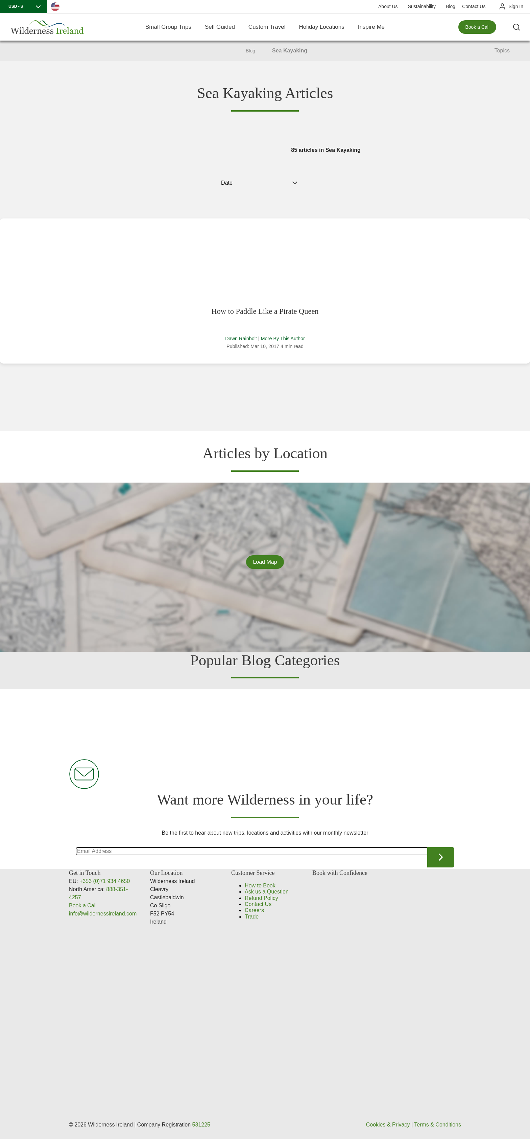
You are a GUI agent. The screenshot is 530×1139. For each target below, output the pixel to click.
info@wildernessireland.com (103, 913)
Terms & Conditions (437, 1125)
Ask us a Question (267, 891)
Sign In (515, 6)
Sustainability (422, 6)
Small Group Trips (168, 27)
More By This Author (283, 338)
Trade (252, 917)
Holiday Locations (321, 27)
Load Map (265, 562)
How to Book (260, 885)
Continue (440, 857)
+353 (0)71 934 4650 (104, 881)
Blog (450, 6)
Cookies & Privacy (388, 1125)
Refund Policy (261, 898)
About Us (388, 6)
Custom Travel (267, 27)
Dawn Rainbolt (241, 338)
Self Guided (220, 27)
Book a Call (477, 27)
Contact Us (473, 6)
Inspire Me (371, 27)
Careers (254, 910)
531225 (201, 1125)
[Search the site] (516, 27)
